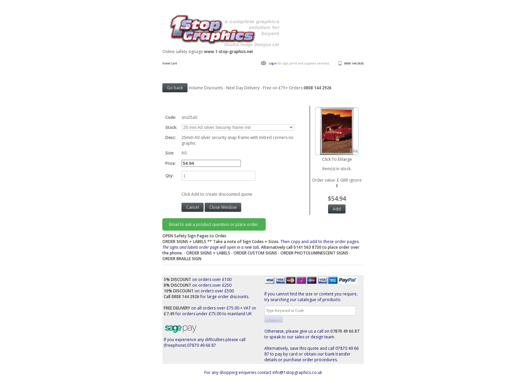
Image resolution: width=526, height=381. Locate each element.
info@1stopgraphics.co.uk (297, 372)
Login (273, 63)
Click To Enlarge (337, 156)
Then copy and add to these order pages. (261, 247)
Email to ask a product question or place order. (214, 224)
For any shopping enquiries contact (238, 372)
